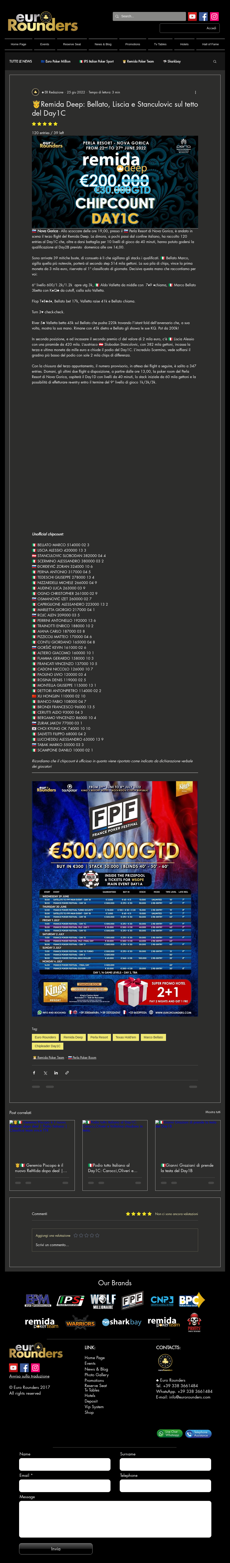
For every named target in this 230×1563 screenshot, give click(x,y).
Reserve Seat (96, 1385)
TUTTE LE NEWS (20, 61)
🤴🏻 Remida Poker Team (138, 61)
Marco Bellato (153, 1037)
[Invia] (56, 1548)
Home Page (95, 1357)
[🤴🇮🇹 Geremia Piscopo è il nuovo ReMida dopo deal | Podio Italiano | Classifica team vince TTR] (42, 1138)
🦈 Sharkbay (172, 61)
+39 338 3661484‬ (180, 1385)
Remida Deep (73, 1037)
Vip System (94, 1406)
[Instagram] (214, 16)
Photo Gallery (97, 1374)
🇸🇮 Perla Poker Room (82, 1057)
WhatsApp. (167, 1391)
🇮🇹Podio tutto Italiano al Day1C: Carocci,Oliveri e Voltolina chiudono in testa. (112, 1167)
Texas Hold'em (126, 1037)
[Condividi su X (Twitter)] (45, 1073)
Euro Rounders (45, 1037)
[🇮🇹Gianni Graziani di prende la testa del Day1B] (187, 1138)
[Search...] (149, 16)
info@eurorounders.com (189, 1397)
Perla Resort (99, 1037)
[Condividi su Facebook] (34, 1073)
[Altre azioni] (195, 92)
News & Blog (96, 1369)
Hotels (90, 1395)
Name (25, 1454)
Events (90, 1363)
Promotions (94, 1380)
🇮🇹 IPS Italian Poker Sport (96, 61)
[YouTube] (192, 16)
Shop (89, 1412)
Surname (127, 1454)
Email (24, 1475)
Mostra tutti (213, 1112)
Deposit (91, 1401)
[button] (215, 61)
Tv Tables (92, 1390)
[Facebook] (203, 16)
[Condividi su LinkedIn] (56, 1073)
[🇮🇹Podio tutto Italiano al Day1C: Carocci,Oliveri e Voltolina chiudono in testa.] (115, 1138)
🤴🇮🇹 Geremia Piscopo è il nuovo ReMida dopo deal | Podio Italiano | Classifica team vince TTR (39, 1167)
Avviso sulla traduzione (29, 1376)
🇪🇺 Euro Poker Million (55, 61)
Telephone (128, 1475)
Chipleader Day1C (47, 1046)
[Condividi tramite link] (67, 1073)
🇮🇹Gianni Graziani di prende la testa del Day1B (187, 1167)
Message (27, 1497)
